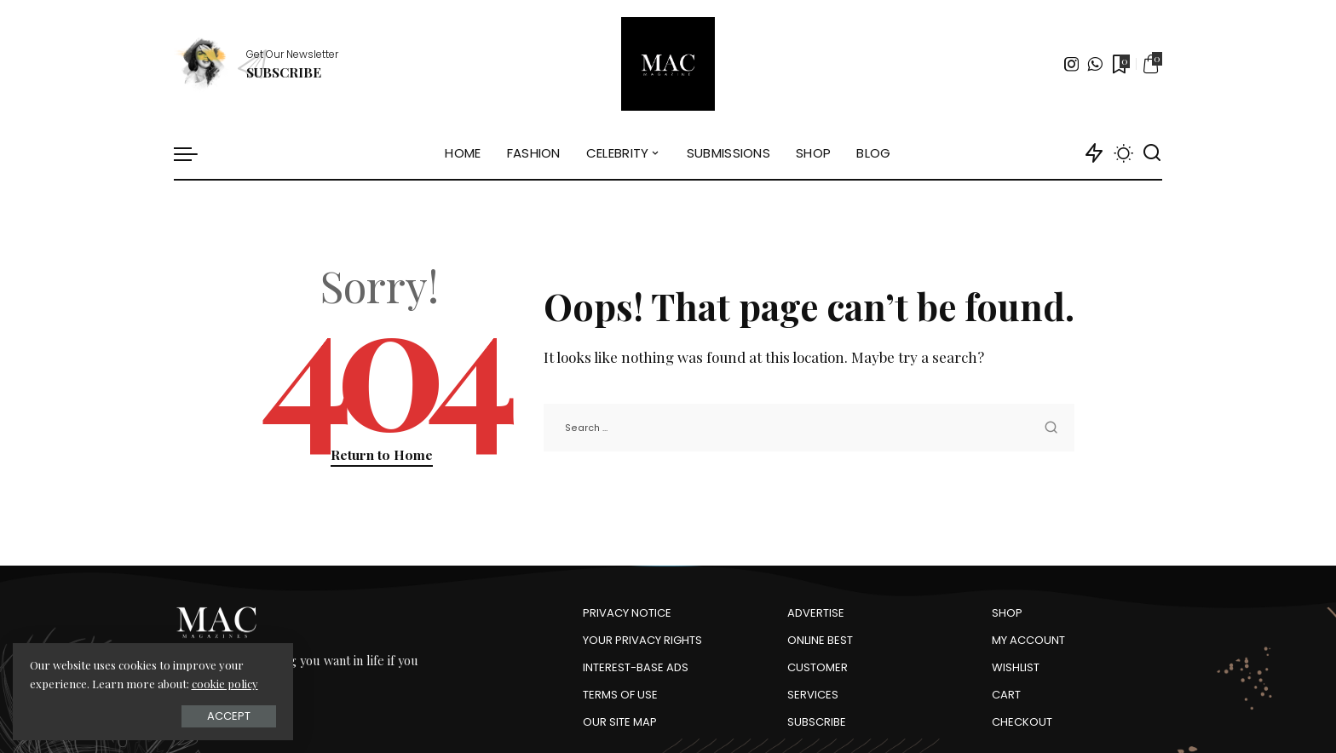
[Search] (1152, 153)
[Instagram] (1071, 64)
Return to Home (382, 454)
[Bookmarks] (1119, 64)
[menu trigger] (194, 153)
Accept (204, 716)
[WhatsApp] (1094, 64)
